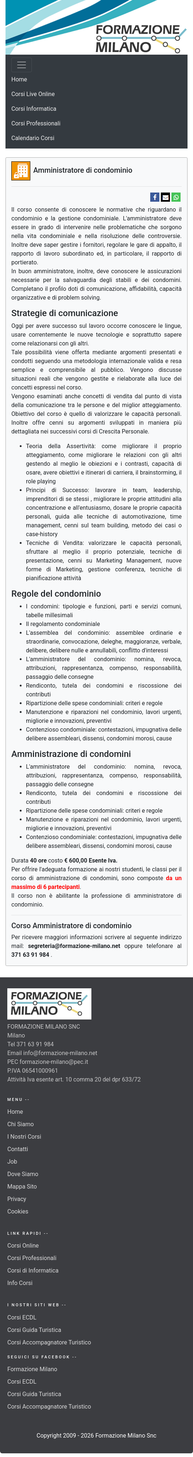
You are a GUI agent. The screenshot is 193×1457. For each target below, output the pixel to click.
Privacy (16, 1199)
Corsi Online (23, 1245)
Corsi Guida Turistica (34, 1329)
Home (19, 79)
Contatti (17, 1149)
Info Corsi (20, 1283)
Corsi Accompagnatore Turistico (49, 1342)
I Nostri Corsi (24, 1136)
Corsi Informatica (33, 108)
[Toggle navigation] (21, 65)
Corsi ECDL (22, 1317)
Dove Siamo (22, 1174)
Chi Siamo (20, 1124)
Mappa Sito (22, 1186)
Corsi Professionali (35, 123)
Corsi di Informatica (32, 1270)
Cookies (17, 1211)
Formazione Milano (32, 1369)
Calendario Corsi (32, 138)
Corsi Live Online (33, 94)
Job (12, 1161)
